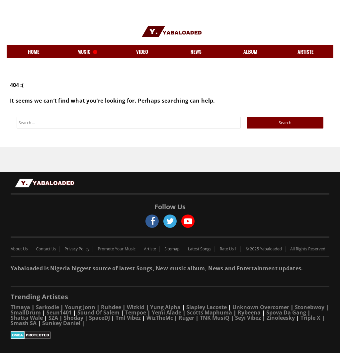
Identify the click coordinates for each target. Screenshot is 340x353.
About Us (19, 249)
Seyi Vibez (248, 317)
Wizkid (135, 307)
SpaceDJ (99, 317)
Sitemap (172, 249)
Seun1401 (59, 312)
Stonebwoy (309, 307)
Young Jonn (80, 307)
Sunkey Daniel (61, 323)
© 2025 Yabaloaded (263, 249)
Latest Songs (199, 249)
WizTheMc (159, 317)
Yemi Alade (166, 312)
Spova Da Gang (286, 312)
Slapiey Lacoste (206, 307)
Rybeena (249, 312)
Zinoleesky (281, 317)
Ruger (186, 317)
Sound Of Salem (98, 312)
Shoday (73, 317)
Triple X (310, 317)
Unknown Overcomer (260, 307)
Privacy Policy (76, 249)
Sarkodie (47, 307)
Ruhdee (111, 307)
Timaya (20, 307)
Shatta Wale (27, 317)
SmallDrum (26, 312)
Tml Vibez (128, 317)
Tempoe (135, 312)
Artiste (150, 249)
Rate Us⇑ (228, 249)
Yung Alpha (165, 307)
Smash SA (24, 323)
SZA (53, 317)
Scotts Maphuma (209, 312)
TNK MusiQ (214, 317)
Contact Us (46, 249)
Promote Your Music (117, 249)
